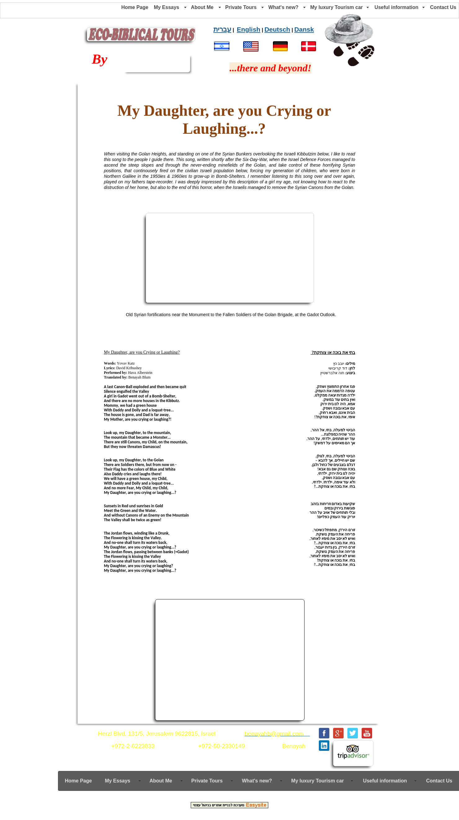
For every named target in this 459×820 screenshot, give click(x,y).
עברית (222, 29)
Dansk (304, 29)
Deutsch (277, 29)
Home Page (134, 7)
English (249, 29)
